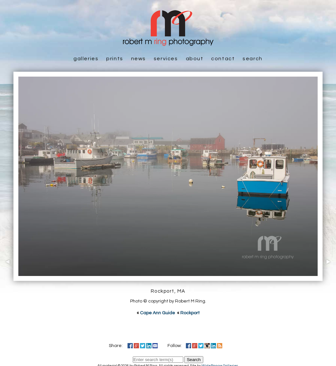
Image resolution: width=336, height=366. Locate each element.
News (138, 58)
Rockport (190, 313)
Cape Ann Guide (157, 313)
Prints (114, 58)
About (195, 58)
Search (253, 58)
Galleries (85, 58)
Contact (223, 58)
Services (166, 58)
